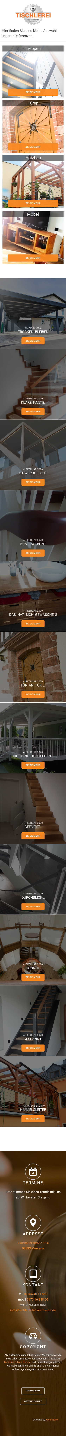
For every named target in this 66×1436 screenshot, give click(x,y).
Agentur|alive (52, 1419)
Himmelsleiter (33, 1109)
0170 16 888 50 (37, 1299)
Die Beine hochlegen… (33, 756)
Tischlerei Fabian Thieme (17, 1362)
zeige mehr (33, 92)
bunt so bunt (33, 544)
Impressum (33, 1390)
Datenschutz (33, 1401)
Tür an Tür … (33, 685)
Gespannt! (33, 1039)
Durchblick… (33, 897)
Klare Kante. (33, 402)
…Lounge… (33, 968)
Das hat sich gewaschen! (33, 614)
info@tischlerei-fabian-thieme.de (33, 1310)
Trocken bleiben (33, 332)
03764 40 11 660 (35, 1294)
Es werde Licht (33, 473)
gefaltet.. (33, 827)
